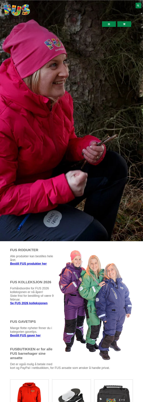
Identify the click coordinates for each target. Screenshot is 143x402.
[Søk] (136, 5)
